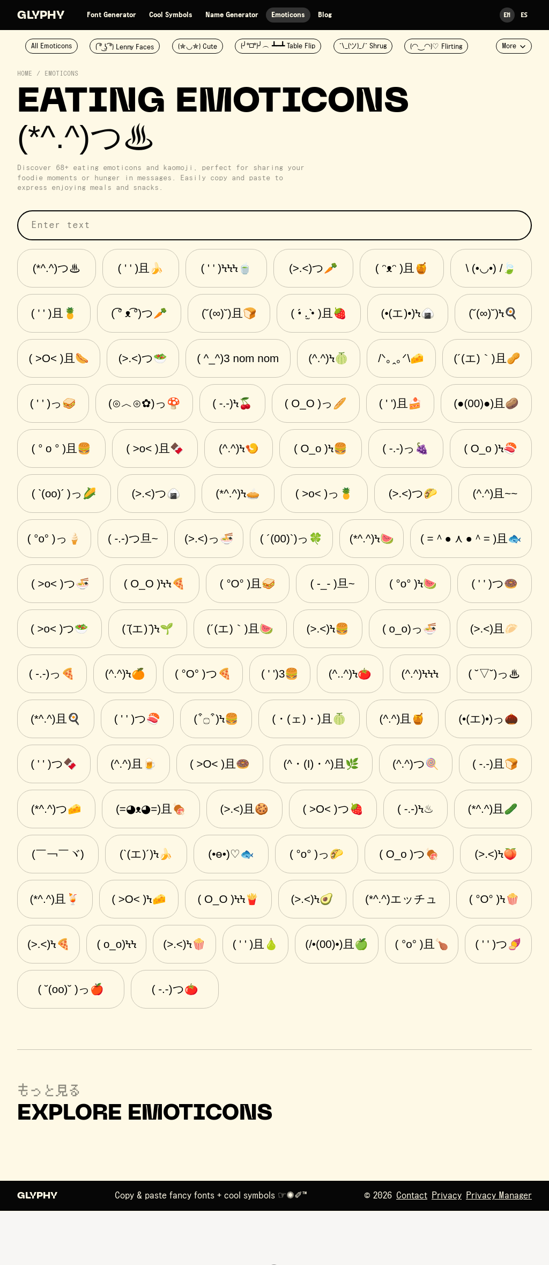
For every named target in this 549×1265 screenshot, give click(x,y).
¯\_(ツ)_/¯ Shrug (363, 46)
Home (24, 74)
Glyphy (40, 16)
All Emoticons (51, 46)
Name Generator (231, 15)
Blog (325, 15)
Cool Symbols (170, 15)
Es (524, 14)
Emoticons (288, 15)
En (507, 14)
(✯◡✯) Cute (197, 46)
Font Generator (111, 15)
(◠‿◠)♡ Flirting (436, 46)
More (514, 46)
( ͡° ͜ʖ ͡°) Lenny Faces (124, 47)
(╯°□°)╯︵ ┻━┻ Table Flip (278, 46)
